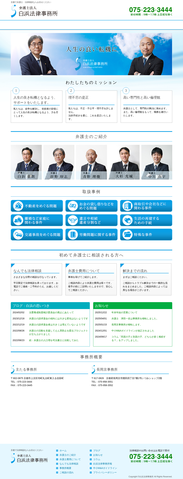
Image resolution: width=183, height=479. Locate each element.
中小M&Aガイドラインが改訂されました (133, 330)
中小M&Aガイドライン (105, 468)
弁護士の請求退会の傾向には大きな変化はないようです (58, 318)
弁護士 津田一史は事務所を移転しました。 (135, 318)
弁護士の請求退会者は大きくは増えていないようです (57, 324)
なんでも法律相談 (69, 463)
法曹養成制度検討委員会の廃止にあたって (51, 312)
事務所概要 (65, 468)
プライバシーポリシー (105, 472)
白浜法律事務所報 (102, 463)
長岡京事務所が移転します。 (127, 324)
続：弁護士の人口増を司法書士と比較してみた (54, 340)
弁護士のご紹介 (68, 455)
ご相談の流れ (67, 472)
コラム (96, 459)
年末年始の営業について (124, 312)
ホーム (63, 450)
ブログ (96, 450)
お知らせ (98, 455)
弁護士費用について (70, 459)
